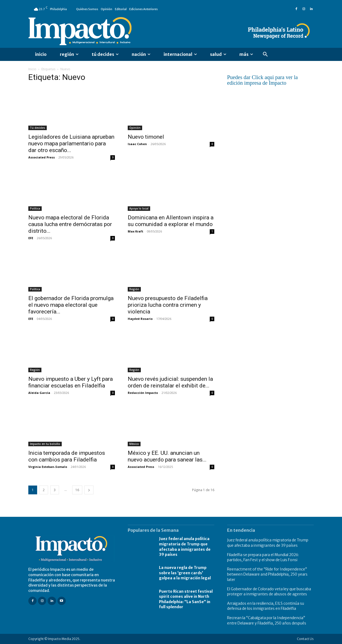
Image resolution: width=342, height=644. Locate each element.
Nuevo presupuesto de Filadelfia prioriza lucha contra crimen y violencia (168, 305)
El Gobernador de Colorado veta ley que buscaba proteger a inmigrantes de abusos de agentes (269, 592)
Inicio (32, 69)
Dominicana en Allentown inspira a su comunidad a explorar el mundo (170, 220)
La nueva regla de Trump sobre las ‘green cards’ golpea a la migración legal (185, 572)
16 (77, 490)
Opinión (135, 128)
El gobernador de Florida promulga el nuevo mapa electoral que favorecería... (71, 305)
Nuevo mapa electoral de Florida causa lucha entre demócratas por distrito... (70, 224)
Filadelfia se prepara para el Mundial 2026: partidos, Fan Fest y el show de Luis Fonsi (263, 557)
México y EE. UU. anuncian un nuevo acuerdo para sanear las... (167, 456)
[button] (265, 54)
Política (35, 208)
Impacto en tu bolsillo (45, 444)
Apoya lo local (139, 208)
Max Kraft (135, 231)
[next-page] (89, 490)
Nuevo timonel (149, 137)
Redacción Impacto (143, 393)
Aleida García (39, 393)
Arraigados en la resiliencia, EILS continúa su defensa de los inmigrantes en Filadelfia (265, 606)
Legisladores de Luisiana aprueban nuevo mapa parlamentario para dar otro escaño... (71, 143)
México (134, 444)
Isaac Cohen (137, 144)
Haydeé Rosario (140, 319)
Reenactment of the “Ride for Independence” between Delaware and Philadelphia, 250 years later (267, 574)
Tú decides (37, 128)
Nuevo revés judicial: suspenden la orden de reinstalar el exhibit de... (170, 382)
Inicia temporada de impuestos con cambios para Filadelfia (66, 456)
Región (134, 289)
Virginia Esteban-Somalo (47, 467)
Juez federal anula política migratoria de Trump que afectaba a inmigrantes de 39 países (267, 543)
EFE (30, 238)
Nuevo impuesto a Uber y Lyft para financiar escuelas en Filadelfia (70, 382)
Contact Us (305, 639)
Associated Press (41, 157)
